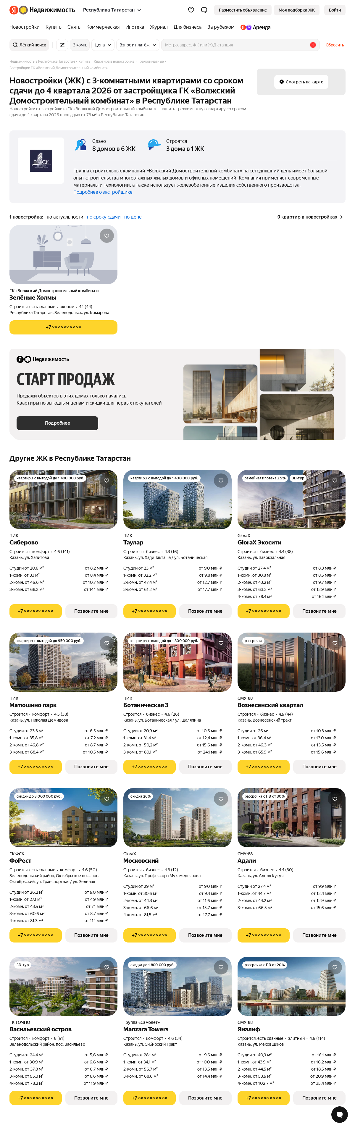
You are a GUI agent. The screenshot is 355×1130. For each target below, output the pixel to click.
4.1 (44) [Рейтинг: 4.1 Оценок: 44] (85, 306)
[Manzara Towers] (177, 986)
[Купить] (53, 27)
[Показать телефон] (63, 327)
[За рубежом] (221, 27)
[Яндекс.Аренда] (254, 27)
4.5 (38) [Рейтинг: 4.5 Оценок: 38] (61, 714)
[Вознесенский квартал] (292, 662)
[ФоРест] (63, 817)
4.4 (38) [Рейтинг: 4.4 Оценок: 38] (286, 551)
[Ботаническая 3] (177, 662)
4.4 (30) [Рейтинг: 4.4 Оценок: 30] (286, 869)
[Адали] (292, 817)
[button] (204, 10)
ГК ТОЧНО (19, 1022)
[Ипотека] (134, 27)
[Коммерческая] (102, 27)
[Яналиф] (292, 986)
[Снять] (73, 27)
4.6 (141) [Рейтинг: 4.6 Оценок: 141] (62, 551)
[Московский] (177, 817)
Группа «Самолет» (141, 1022)
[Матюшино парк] (63, 662)
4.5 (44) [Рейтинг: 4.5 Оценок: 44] (286, 714)
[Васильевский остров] (63, 986)
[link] (335, 10)
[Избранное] (191, 10)
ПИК (13, 535)
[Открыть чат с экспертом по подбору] (339, 1114)
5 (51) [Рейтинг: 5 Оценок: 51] (59, 1038)
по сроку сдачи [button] (104, 217)
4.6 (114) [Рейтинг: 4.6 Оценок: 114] (317, 1038)
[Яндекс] (13, 10)
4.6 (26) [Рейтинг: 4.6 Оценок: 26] (171, 714)
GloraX (244, 535)
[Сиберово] (63, 499)
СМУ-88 (245, 698)
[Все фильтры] (62, 45)
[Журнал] (159, 27)
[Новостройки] (26, 27)
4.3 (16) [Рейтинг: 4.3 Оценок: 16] (171, 551)
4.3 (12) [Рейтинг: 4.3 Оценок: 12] (171, 869)
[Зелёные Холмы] (63, 254)
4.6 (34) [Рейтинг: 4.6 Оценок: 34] (175, 1038)
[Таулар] (177, 499)
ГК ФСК (16, 853)
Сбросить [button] (335, 45)
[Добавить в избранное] (107, 236)
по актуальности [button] (65, 217)
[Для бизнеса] (187, 27)
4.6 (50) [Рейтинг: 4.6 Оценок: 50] (89, 869)
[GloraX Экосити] (292, 499)
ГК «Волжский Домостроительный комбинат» (54, 290)
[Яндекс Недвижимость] (47, 10)
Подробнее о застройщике (103, 192)
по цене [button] (133, 217)
